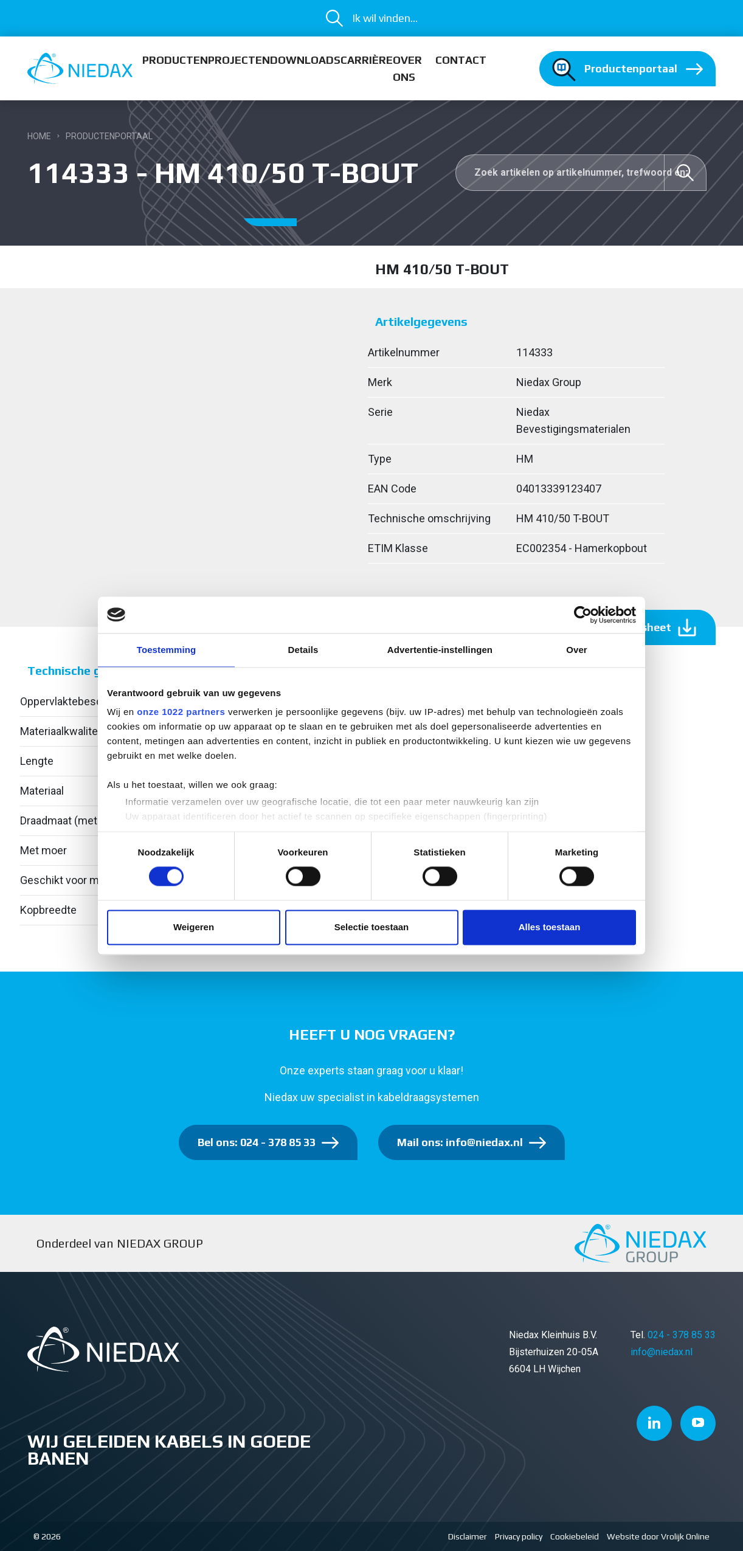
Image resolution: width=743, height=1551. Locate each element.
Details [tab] (303, 649)
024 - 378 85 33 (682, 1335)
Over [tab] (576, 649)
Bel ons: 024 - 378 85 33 (257, 1142)
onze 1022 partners (181, 711)
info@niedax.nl (662, 1352)
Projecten (239, 60)
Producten (175, 60)
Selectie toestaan (371, 927)
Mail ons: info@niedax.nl (460, 1142)
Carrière (366, 60)
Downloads (305, 60)
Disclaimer (467, 1536)
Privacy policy (518, 1536)
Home (39, 136)
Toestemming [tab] (166, 649)
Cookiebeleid (574, 1536)
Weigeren (193, 927)
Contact (460, 60)
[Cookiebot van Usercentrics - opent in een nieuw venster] (583, 615)
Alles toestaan (550, 927)
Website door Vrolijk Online (658, 1536)
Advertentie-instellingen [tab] (439, 649)
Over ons (407, 68)
